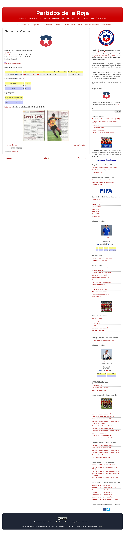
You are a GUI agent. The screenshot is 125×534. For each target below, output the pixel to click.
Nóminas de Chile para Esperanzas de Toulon (105, 477)
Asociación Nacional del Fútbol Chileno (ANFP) (106, 119)
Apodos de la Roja (97, 270)
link (99, 67)
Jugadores (35, 24)
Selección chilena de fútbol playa (101, 485)
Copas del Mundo (97, 172)
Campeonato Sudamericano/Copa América (104, 167)
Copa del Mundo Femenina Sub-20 (102, 435)
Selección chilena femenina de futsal (102, 497)
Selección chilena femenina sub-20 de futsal (105, 499)
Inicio (45, 158)
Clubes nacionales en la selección (102, 268)
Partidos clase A (97, 318)
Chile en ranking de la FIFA (99, 260)
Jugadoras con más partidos (100, 328)
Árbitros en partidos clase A (100, 292)
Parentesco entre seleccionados (101, 282)
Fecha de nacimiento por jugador (101, 272)
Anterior (8, 158)
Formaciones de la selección (100, 277)
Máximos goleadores (92, 24)
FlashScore (95, 125)
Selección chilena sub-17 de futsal (102, 494)
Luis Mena (107, 362)
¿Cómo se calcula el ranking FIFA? (102, 258)
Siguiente (83, 158)
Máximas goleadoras (98, 330)
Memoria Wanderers (98, 130)
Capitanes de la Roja (98, 280)
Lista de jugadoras (97, 321)
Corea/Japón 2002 (98, 202)
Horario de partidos (98, 287)
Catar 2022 (95, 214)
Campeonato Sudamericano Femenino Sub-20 (105, 430)
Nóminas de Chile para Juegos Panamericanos (105, 471)
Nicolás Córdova (107, 238)
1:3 (113, 370)
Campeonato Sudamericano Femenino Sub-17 (105, 421)
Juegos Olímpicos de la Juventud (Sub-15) (104, 416)
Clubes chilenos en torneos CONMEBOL (103, 132)
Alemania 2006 (96, 204)
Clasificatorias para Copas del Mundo (103, 170)
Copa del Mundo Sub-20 (99, 433)
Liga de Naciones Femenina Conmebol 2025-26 (106, 340)
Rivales (57, 24)
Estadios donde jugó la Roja (100, 289)
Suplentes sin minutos (98, 284)
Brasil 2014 (95, 209)
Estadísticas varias (97, 296)
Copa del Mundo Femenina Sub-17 (102, 426)
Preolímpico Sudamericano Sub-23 (102, 438)
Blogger (100, 526)
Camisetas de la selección (99, 275)
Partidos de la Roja (62, 13)
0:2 (33, 74)
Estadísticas (107, 24)
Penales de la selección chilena (101, 294)
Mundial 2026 (96, 216)
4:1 (115, 244)
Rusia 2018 (95, 211)
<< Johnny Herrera (10, 145)
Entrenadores (47, 24)
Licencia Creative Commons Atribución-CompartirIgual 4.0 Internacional (69, 522)
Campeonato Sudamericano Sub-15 (102, 414)
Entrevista (7, 107)
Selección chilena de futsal (100, 490)
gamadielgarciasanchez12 (14, 63)
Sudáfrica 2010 (96, 207)
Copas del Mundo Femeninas (100, 387)
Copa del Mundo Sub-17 (99, 423)
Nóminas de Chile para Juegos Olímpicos (104, 465)
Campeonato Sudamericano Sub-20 (102, 428)
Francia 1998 (96, 199)
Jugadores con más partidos (72, 24)
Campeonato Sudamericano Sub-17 (102, 419)
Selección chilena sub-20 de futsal (102, 492)
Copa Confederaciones (99, 390)
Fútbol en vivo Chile (98, 127)
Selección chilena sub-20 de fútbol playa (104, 487)
